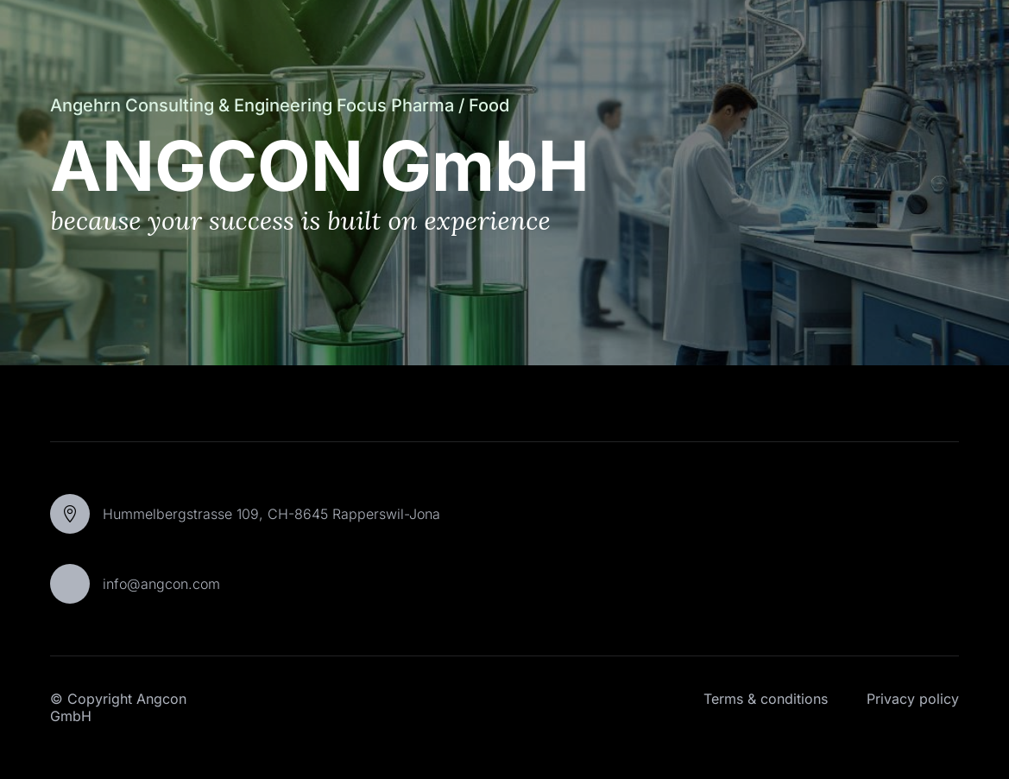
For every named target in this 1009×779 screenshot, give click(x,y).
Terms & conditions (765, 698)
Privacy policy (913, 698)
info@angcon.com (161, 583)
